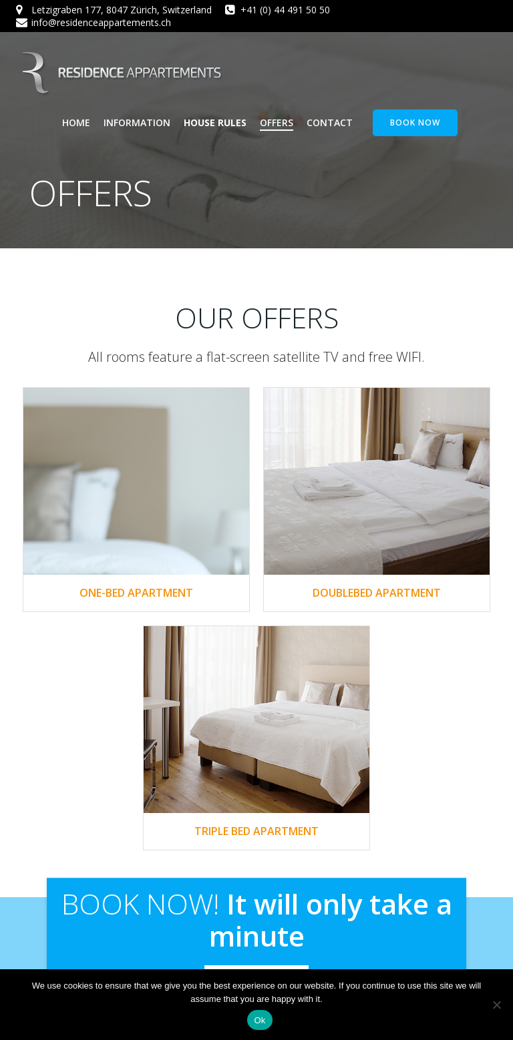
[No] (496, 1004)
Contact (330, 122)
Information (137, 122)
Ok (259, 1020)
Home (76, 122)
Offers (276, 122)
